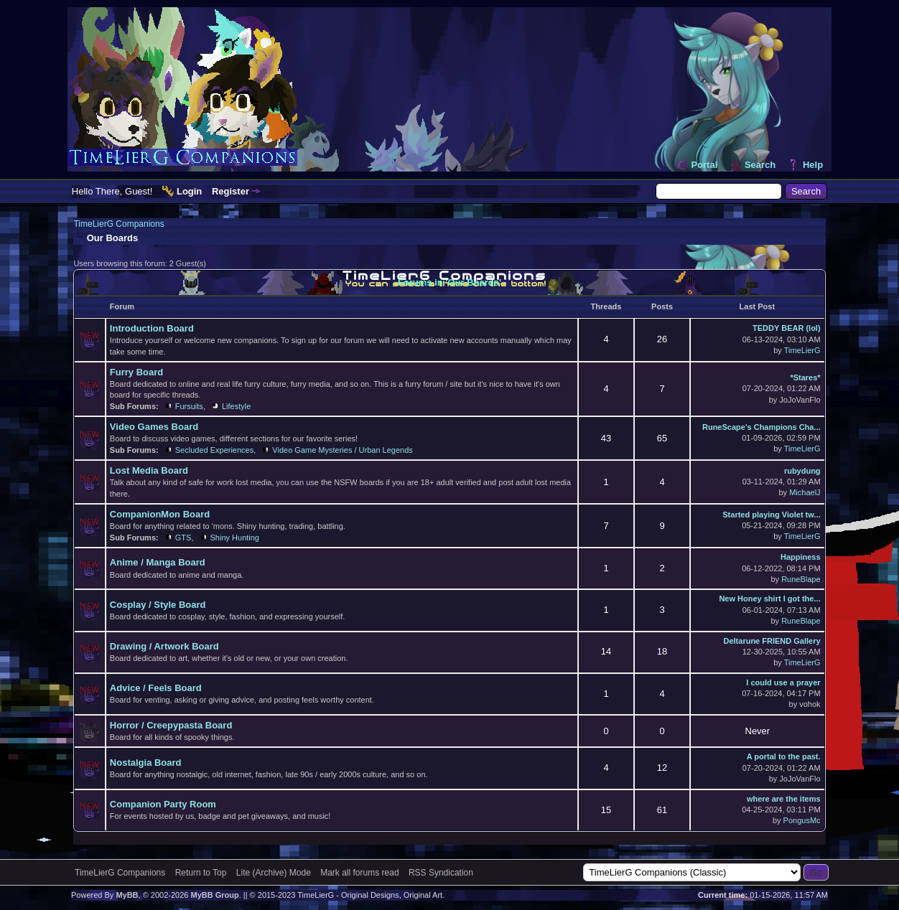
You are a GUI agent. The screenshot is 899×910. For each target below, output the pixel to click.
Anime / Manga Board (157, 562)
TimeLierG (802, 350)
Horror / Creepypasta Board (171, 725)
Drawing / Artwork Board (164, 646)
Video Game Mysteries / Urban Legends (342, 450)
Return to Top (201, 873)
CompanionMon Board (160, 514)
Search (760, 164)
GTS (183, 537)
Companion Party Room (163, 804)
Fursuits (189, 406)
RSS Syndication (441, 873)
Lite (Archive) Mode (273, 873)
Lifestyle (236, 406)
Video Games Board (154, 426)
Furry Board (136, 372)
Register (230, 191)
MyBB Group (214, 895)
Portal (704, 164)
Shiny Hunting (235, 537)
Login (189, 191)
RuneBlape (800, 579)
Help (813, 164)
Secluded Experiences (214, 450)
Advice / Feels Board (156, 687)
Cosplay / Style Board (158, 604)
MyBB (127, 895)
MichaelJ (804, 492)
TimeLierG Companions (118, 224)
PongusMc (802, 820)
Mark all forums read (359, 873)
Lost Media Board (149, 470)
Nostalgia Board (146, 762)
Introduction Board (152, 328)
